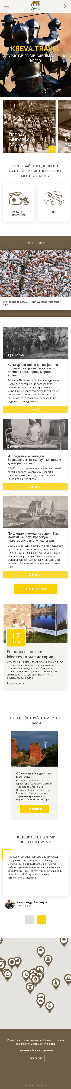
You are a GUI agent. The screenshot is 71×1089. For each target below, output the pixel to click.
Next (68, 273)
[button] (30, 988)
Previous (3, 273)
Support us (35, 1058)
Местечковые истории (30, 656)
